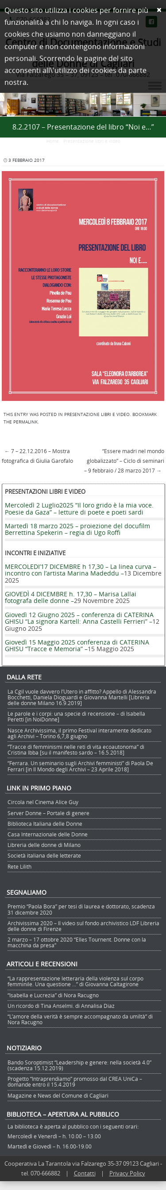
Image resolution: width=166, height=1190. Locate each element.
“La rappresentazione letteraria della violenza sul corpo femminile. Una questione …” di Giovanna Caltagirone (75, 981)
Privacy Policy (127, 1173)
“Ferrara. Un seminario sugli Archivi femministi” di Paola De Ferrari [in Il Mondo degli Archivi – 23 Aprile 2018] (80, 765)
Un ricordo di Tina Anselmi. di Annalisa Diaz (61, 1005)
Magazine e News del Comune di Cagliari (58, 1095)
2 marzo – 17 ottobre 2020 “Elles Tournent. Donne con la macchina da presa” (77, 942)
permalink (25, 422)
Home (52, 141)
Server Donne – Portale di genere (48, 812)
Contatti (85, 1173)
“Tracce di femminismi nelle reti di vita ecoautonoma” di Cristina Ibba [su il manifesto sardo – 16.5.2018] (76, 749)
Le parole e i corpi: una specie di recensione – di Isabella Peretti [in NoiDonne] (76, 716)
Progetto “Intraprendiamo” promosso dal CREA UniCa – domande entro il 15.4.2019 (75, 1081)
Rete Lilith (19, 866)
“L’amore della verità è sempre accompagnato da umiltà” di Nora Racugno (80, 1019)
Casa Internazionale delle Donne (48, 834)
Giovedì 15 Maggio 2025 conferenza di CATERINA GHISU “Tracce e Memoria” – (77, 645)
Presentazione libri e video (91, 141)
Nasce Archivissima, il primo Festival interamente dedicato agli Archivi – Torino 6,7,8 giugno (79, 733)
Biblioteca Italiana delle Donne (45, 823)
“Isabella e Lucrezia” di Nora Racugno (53, 995)
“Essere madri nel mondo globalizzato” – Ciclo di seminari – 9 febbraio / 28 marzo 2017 (124, 460)
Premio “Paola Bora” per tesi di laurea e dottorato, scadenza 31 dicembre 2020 (81, 909)
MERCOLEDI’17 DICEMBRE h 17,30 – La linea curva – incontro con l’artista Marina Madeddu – (80, 569)
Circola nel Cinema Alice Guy (43, 801)
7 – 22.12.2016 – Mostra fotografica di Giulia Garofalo (37, 455)
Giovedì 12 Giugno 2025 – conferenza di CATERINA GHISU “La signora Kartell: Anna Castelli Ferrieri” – (79, 618)
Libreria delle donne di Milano (44, 844)
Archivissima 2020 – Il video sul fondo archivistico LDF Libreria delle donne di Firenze (83, 925)
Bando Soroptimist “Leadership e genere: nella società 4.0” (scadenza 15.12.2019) (79, 1065)
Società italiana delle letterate (44, 855)
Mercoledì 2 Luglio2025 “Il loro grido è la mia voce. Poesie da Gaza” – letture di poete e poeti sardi (79, 508)
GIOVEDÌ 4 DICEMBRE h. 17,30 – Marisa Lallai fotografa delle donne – (70, 597)
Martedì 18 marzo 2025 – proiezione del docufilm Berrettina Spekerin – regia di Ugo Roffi (77, 529)
